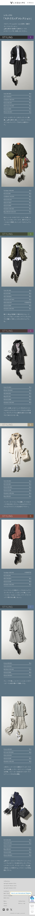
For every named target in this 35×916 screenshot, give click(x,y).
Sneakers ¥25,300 (17, 493)
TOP (32, 911)
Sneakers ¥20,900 (17, 209)
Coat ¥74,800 (17, 387)
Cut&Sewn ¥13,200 (17, 196)
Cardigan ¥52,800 (17, 190)
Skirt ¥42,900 (17, 578)
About (5, 903)
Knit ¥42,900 (17, 484)
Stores (5, 905)
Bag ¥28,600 (17, 496)
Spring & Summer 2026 (10, 883)
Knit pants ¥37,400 (17, 299)
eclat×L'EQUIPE (8, 895)
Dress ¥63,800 (17, 663)
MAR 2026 (6, 898)
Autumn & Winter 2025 (10, 885)
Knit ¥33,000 (17, 840)
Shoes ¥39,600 (17, 675)
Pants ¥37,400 (17, 199)
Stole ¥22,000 (17, 302)
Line (4, 910)
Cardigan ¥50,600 (17, 572)
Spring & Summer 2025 (10, 888)
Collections (7, 881)
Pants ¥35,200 (17, 103)
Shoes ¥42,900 (17, 112)
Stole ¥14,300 (7, 846)
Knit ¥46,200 (7, 575)
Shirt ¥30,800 (17, 296)
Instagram (7, 910)
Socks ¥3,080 (17, 490)
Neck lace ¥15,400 (17, 106)
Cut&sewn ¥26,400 (17, 99)
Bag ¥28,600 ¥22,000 (17, 212)
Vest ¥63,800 (17, 481)
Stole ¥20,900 (8, 666)
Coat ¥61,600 (17, 290)
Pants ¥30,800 (17, 487)
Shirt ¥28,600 (17, 96)
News (5, 901)
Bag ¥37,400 (17, 396)
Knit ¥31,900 (17, 193)
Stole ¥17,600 (17, 202)
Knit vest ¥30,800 (17, 752)
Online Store (32, 906)
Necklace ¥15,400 (17, 669)
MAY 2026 (7, 893)
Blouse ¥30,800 (17, 390)
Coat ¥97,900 (17, 93)
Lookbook (6, 891)
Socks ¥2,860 (17, 109)
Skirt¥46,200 (17, 393)
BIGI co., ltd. (22, 903)
